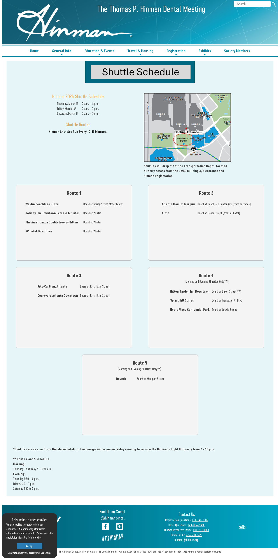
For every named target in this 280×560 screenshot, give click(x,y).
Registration (176, 52)
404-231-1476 (194, 535)
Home (34, 50)
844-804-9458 (196, 525)
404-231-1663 (201, 530)
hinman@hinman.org (186, 540)
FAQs (242, 526)
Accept (29, 546)
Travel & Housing (140, 52)
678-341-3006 (200, 520)
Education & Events (99, 52)
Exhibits (205, 52)
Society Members (237, 50)
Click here (12, 552)
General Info (61, 52)
